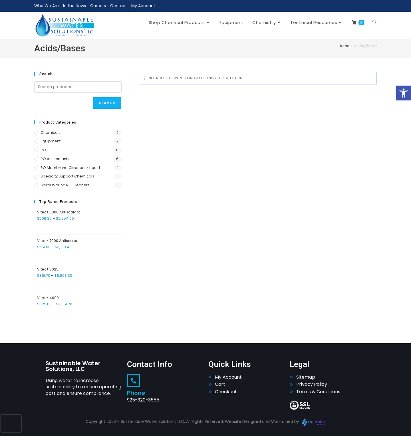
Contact (118, 6)
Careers (98, 6)
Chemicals (51, 132)
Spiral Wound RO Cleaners (65, 185)
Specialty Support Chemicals (67, 176)
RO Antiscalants (55, 159)
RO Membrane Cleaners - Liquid (70, 167)
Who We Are (46, 6)
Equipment (51, 141)
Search (107, 102)
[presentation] (11, 423)
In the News (74, 6)
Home (344, 45)
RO (43, 150)
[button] (403, 93)
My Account (143, 6)
